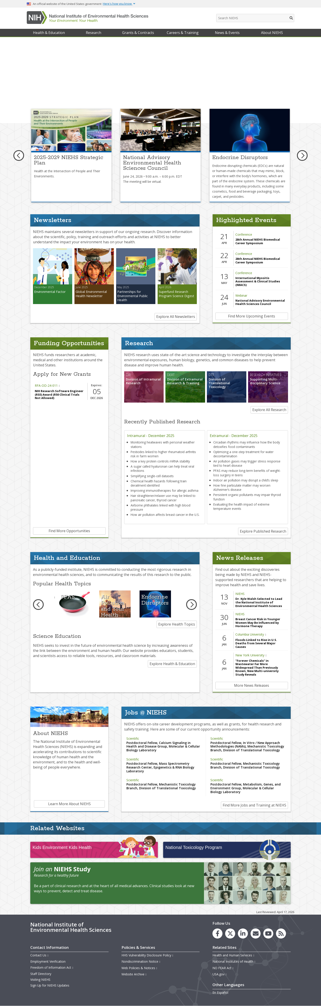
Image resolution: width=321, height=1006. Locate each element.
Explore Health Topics (176, 624)
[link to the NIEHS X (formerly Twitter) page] (230, 933)
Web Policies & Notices (139, 968)
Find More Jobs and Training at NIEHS (254, 805)
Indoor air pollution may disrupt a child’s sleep (245, 480)
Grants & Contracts (138, 32)
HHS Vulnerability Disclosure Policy (147, 955)
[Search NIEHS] (255, 18)
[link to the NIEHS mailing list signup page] (256, 933)
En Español (220, 992)
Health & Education (49, 32)
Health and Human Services (233, 955)
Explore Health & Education (172, 663)
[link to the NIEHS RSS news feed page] (281, 933)
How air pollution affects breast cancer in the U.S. (165, 514)
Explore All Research (269, 409)
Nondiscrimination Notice (141, 961)
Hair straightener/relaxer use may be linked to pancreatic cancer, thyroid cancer (163, 498)
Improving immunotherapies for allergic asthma (164, 490)
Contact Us (39, 955)
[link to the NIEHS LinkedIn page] (243, 933)
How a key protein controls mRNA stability (160, 461)
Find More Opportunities (69, 530)
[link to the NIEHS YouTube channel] (268, 933)
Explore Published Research (263, 531)
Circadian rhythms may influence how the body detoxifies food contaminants (246, 444)
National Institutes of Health (234, 961)
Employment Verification (48, 961)
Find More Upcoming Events (251, 316)
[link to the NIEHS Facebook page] (217, 933)
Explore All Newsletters (175, 316)
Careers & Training (183, 32)
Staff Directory (40, 974)
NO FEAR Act (223, 968)
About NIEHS (272, 32)
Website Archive (134, 974)
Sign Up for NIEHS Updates (49, 985)
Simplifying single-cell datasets (152, 476)
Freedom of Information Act (52, 967)
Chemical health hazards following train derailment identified (159, 483)
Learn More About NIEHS (69, 803)
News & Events (227, 32)
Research (93, 32)
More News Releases (251, 685)
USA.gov (219, 974)
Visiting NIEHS (40, 979)
